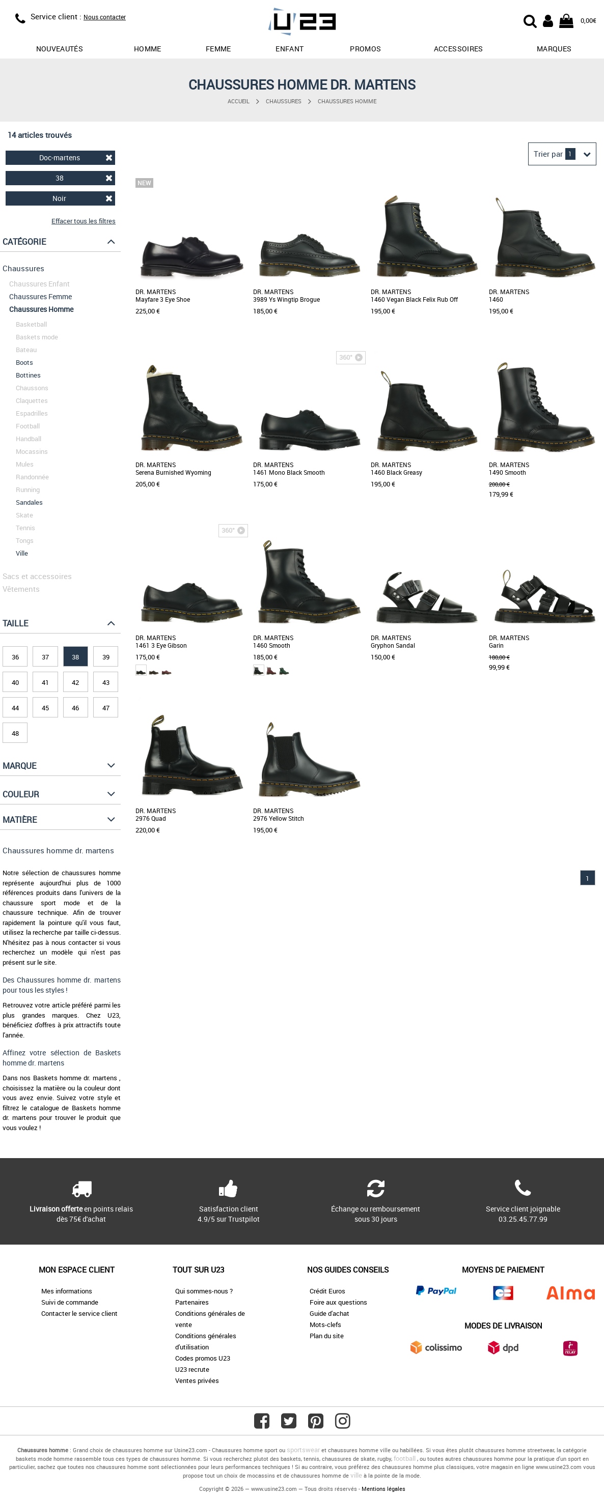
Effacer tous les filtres (83, 220)
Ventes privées (197, 1380)
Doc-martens (76, 157)
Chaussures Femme (40, 296)
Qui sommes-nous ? (204, 1290)
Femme (218, 48)
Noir (82, 198)
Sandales (29, 502)
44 (15, 707)
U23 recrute (192, 1369)
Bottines (28, 375)
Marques (554, 48)
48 (15, 733)
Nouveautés (60, 48)
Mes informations (66, 1290)
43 (105, 682)
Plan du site (327, 1335)
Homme (147, 48)
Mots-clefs (325, 1324)
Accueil (239, 101)
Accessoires (458, 48)
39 (105, 656)
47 (105, 707)
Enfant (290, 48)
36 (15, 656)
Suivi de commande (69, 1302)
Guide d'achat (329, 1313)
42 (75, 682)
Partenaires (192, 1302)
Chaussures (283, 101)
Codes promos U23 (202, 1358)
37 (45, 656)
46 (75, 707)
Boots (24, 362)
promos (365, 48)
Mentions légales (383, 1488)
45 (45, 707)
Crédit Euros (327, 1290)
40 (15, 682)
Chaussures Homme (347, 101)
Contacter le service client (79, 1313)
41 (45, 682)
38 (84, 178)
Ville (22, 553)
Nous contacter (105, 17)
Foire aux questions (338, 1302)
